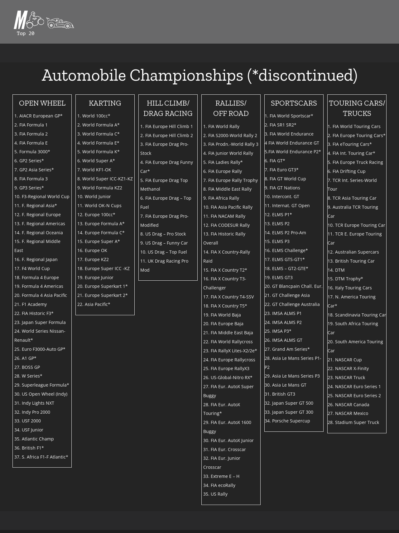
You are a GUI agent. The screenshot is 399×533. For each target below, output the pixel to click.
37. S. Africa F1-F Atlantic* (41, 457)
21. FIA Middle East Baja (228, 333)
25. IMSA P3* (278, 331)
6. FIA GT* (275, 161)
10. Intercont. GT (282, 196)
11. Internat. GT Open (287, 205)
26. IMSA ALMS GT (283, 340)
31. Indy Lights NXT (34, 403)
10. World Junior (94, 196)
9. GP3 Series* (29, 188)
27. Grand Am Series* (287, 349)
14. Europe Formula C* (101, 233)
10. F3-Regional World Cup (42, 196)
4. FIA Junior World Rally (228, 153)
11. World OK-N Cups (99, 205)
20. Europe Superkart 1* (102, 286)
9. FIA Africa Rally (221, 198)
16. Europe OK (92, 250)
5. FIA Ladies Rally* (223, 162)
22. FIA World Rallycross (228, 342)
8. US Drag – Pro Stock (163, 234)
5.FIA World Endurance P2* (293, 152)
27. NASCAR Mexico (348, 413)
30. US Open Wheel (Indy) (40, 394)
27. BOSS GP (27, 367)
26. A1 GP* (25, 358)
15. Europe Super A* (98, 241)
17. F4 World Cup (32, 268)
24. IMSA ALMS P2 (283, 322)
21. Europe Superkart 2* (102, 295)
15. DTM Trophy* (345, 279)
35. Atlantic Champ (34, 439)
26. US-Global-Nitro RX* (227, 377)
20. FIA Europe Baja (223, 323)
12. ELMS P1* (278, 214)
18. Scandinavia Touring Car (357, 315)
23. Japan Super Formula (40, 322)
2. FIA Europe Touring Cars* (357, 135)
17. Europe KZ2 (93, 259)
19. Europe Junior (95, 277)
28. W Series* (28, 376)
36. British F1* (29, 448)
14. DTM (336, 270)
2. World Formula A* (98, 125)
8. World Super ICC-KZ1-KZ (105, 179)
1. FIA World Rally (221, 126)
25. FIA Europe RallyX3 (226, 368)
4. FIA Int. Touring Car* (351, 153)
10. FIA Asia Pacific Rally (227, 207)
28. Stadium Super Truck (353, 422)
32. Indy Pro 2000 (32, 412)
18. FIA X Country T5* (225, 306)
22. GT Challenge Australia (292, 304)
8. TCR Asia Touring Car (352, 198)
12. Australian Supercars (353, 252)
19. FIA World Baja (222, 315)
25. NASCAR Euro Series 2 (354, 395)
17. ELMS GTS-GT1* (285, 259)
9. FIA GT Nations (282, 188)
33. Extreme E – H (221, 476)
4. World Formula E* (98, 143)
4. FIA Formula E (31, 143)
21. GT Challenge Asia (287, 295)
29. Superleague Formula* (41, 385)
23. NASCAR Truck (346, 377)
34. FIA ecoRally (219, 485)
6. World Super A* (96, 161)
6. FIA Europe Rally (222, 171)
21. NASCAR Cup (345, 360)
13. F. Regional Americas (39, 223)
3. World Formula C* (98, 134)
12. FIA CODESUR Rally (226, 225)
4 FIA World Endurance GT (292, 143)
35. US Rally (215, 494)
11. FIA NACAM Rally (224, 216)
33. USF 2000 (27, 421)
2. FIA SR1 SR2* (280, 125)
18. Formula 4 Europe (36, 277)
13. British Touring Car (351, 261)
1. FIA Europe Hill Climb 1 (166, 126)
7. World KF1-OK (94, 170)
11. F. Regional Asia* (35, 205)
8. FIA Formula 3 (31, 179)
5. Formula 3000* (32, 152)
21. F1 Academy (30, 304)
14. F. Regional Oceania (38, 233)
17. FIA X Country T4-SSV (228, 297)
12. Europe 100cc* (96, 214)
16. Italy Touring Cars (350, 288)
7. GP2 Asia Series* (34, 170)
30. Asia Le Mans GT (285, 385)
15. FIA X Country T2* (225, 270)
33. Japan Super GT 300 (289, 412)
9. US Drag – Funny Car (164, 243)
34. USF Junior (28, 430)
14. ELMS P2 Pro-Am (285, 233)
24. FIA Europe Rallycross (229, 360)
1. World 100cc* (93, 116)
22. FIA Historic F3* (34, 313)
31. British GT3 (280, 394)
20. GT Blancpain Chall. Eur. (294, 286)
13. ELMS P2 (277, 223)
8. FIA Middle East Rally (227, 189)
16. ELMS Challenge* (286, 250)
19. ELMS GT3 (279, 277)
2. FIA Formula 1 (31, 125)
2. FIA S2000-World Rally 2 (230, 135)
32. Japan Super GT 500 (289, 403)
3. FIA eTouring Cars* (350, 144)
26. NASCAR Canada (348, 404)
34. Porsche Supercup (287, 421)
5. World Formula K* (98, 152)
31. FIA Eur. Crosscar (224, 449)
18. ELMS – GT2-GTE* (286, 268)
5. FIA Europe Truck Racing (355, 162)
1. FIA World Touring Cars (354, 126)
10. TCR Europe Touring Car (356, 225)
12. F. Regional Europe (37, 214)
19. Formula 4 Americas (38, 286)
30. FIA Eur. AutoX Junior (228, 440)
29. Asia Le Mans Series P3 (292, 376)
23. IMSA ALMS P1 (283, 313)
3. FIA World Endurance (289, 134)
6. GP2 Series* (29, 161)
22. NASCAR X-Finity (348, 368)
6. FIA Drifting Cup (347, 171)
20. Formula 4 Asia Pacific (40, 295)
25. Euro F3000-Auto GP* (39, 349)
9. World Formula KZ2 (99, 188)
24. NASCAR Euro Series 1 (354, 386)
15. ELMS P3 (277, 241)
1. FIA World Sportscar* (289, 116)
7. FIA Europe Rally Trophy (230, 180)
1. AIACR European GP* (38, 116)
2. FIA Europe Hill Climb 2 (166, 135)
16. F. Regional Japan (36, 259)
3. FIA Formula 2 (31, 134)
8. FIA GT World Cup (285, 179)
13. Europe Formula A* (101, 223)
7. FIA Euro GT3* (282, 170)
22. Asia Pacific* (93, 304)
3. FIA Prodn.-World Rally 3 (230, 144)
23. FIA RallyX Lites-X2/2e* (230, 351)
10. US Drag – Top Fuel (163, 252)
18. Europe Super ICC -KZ (103, 268)
